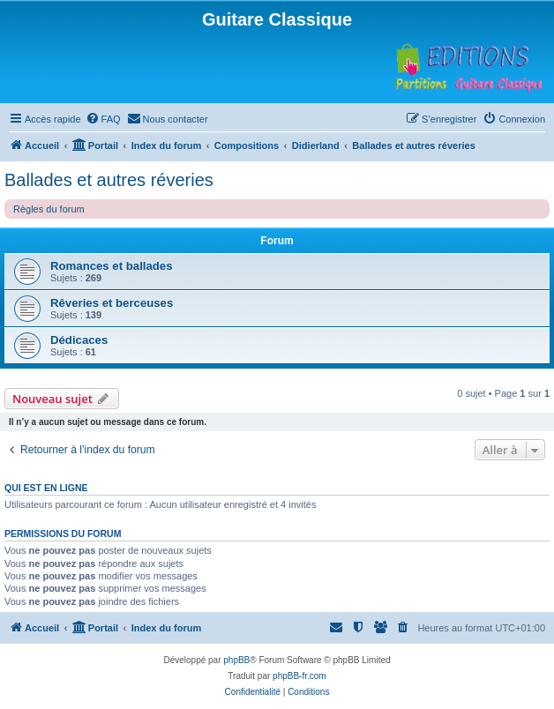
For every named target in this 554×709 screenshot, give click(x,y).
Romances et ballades (111, 265)
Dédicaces (79, 340)
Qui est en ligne (46, 487)
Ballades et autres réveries (108, 180)
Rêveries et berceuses (111, 303)
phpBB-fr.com (299, 676)
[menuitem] (103, 119)
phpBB (236, 660)
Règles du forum (49, 209)
